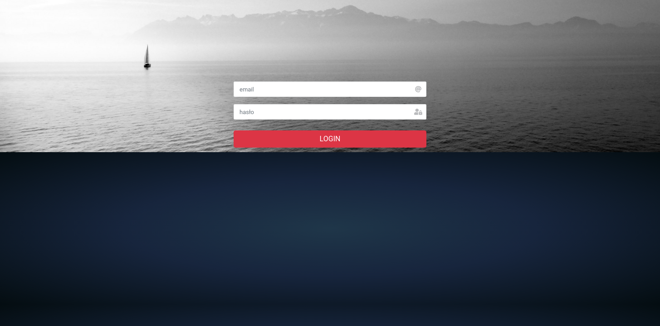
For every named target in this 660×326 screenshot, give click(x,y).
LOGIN (330, 138)
